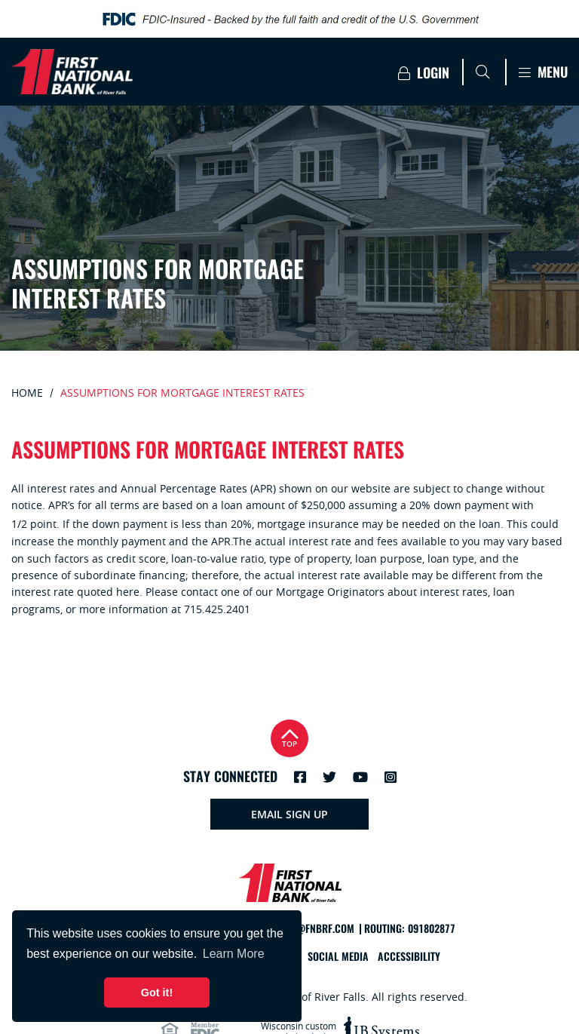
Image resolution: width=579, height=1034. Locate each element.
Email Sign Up (289, 814)
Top (289, 736)
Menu (543, 72)
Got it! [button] (157, 992)
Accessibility (409, 957)
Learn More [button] (234, 953)
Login (423, 72)
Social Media (338, 957)
